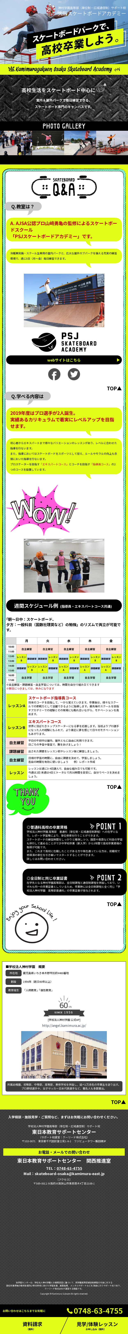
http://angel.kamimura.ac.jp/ (64, 1025)
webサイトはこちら (64, 360)
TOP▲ (114, 388)
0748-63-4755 (69, 1168)
